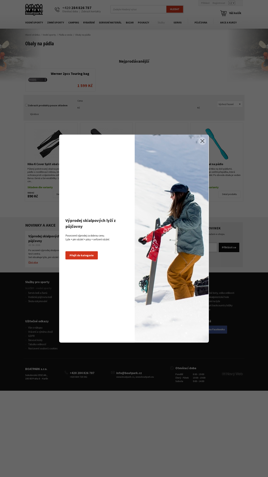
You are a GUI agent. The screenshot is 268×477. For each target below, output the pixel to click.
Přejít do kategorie (82, 255)
